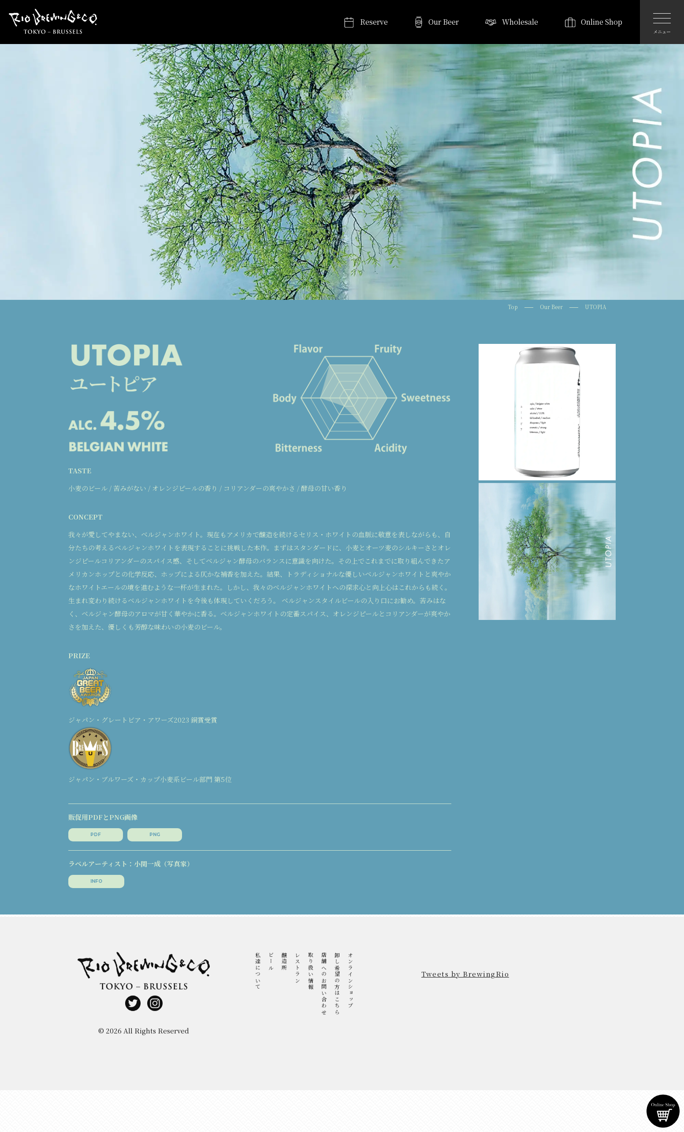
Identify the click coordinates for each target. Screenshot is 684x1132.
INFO (96, 881)
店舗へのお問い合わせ (323, 994)
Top (513, 307)
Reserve (374, 22)
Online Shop (601, 22)
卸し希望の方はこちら (337, 994)
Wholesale (520, 22)
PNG (154, 834)
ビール (271, 972)
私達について (257, 982)
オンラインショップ (350, 991)
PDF (95, 834)
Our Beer (443, 22)
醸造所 (284, 972)
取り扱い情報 (310, 982)
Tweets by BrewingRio (465, 984)
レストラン (297, 979)
